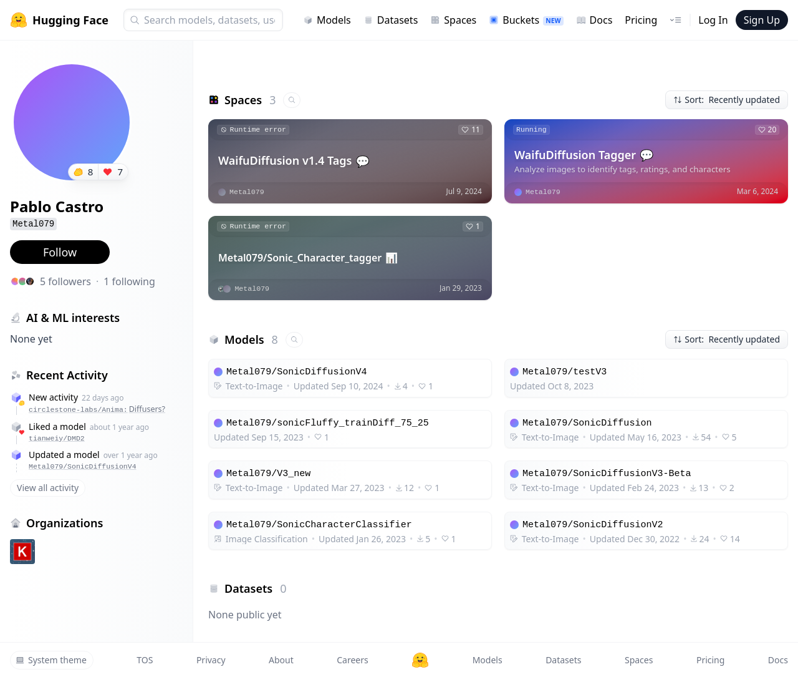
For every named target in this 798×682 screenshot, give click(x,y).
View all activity (48, 488)
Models (327, 20)
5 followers (65, 281)
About (281, 660)
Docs (594, 20)
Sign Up (762, 20)
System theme (51, 660)
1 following (129, 281)
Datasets (390, 20)
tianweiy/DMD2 (57, 438)
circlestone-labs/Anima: (97, 409)
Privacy (211, 660)
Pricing (641, 20)
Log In (713, 20)
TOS (145, 660)
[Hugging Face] (420, 660)
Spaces (453, 20)
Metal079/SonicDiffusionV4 (83, 466)
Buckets (526, 20)
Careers (352, 660)
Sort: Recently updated (726, 99)
